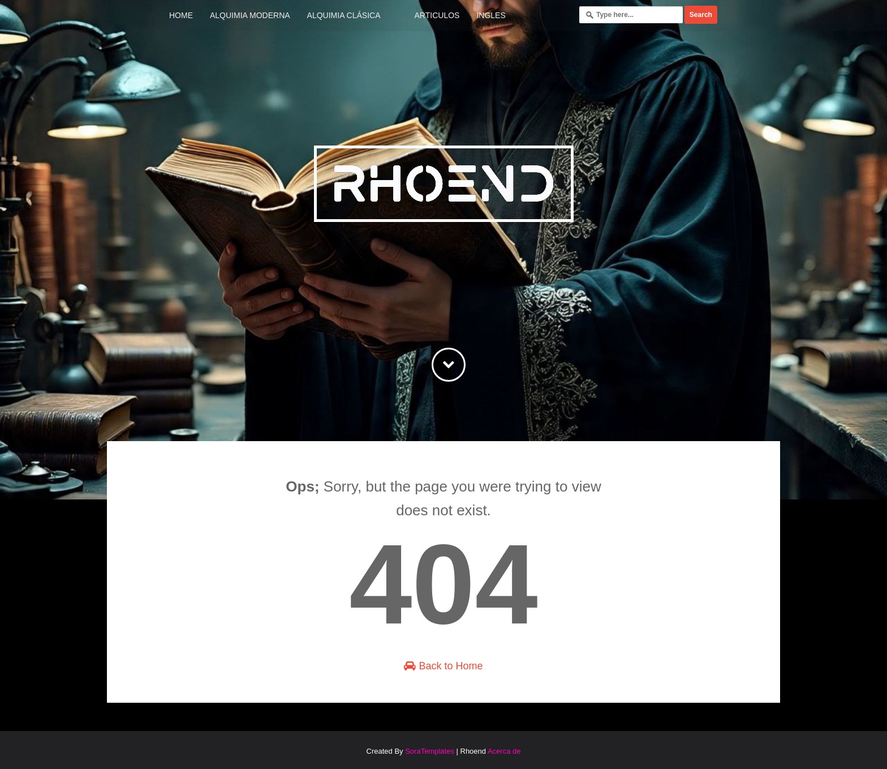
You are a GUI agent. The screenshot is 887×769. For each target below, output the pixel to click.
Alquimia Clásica (344, 15)
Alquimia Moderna (250, 15)
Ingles (490, 15)
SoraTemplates (429, 751)
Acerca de (504, 751)
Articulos (437, 15)
